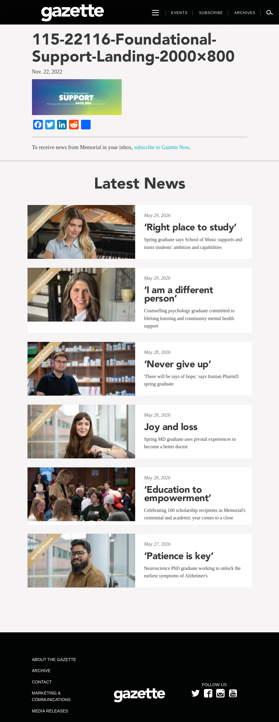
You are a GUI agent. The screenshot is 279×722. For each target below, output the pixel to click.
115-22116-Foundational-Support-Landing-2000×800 (133, 47)
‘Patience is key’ (179, 556)
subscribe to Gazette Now (161, 147)
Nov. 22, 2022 (47, 72)
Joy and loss (171, 427)
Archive (41, 670)
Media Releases (50, 711)
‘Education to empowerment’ (177, 493)
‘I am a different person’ (178, 294)
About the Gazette (54, 659)
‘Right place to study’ (190, 227)
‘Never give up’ (177, 364)
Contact (42, 682)
